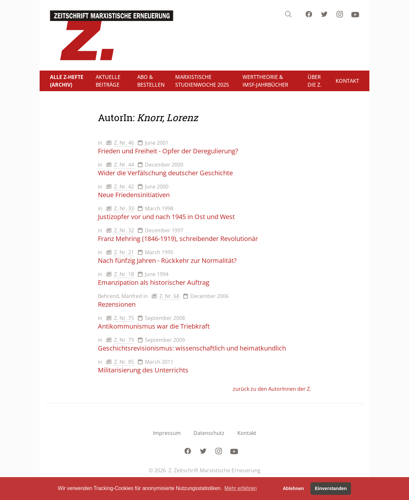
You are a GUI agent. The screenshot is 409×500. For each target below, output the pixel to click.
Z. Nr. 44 (124, 164)
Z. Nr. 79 (124, 339)
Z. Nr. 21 (124, 252)
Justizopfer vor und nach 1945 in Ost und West (166, 216)
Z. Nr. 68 (169, 296)
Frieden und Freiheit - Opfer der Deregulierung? (168, 151)
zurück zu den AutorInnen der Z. (272, 388)
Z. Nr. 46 (124, 142)
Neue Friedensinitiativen (134, 194)
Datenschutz (209, 433)
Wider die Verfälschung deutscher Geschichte (165, 172)
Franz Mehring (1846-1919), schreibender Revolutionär (178, 238)
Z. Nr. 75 (124, 318)
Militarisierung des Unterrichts (143, 370)
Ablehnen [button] (293, 488)
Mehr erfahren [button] (240, 488)
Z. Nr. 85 (124, 361)
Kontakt (246, 433)
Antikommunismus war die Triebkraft (154, 326)
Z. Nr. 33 (124, 208)
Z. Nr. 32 (124, 230)
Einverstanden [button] (331, 488)
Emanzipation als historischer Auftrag (153, 282)
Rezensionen (117, 304)
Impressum (167, 433)
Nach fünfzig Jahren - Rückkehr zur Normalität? (167, 260)
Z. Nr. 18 (124, 274)
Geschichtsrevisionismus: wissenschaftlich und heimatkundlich (192, 348)
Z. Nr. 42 (124, 186)
